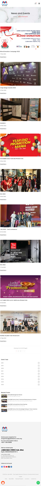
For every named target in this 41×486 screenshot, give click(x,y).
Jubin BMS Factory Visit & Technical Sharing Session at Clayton (22, 399)
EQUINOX (3, 123)
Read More (3, 57)
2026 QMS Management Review (15, 394)
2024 (20, 379)
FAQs (6, 478)
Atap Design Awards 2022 (8, 88)
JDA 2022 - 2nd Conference (8, 229)
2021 (20, 371)
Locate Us (27, 478)
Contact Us (33, 478)
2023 (20, 376)
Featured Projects (19, 478)
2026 (20, 384)
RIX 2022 (2, 194)
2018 (20, 363)
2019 (20, 366)
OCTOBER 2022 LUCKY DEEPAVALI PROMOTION (13, 300)
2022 (20, 374)
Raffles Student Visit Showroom (9, 335)
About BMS (11, 478)
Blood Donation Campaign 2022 (10, 51)
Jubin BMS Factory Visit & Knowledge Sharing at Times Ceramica (22, 409)
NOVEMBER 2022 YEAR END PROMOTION (11, 158)
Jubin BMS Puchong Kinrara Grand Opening (17, 404)
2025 (20, 382)
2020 (20, 368)
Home (15, 16)
